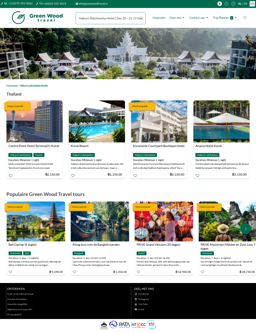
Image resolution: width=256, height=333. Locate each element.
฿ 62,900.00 (183, 271)
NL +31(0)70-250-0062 (18, 3)
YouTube (143, 304)
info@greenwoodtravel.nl (93, 3)
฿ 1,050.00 (120, 271)
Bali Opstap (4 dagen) (23, 244)
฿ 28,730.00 (247, 271)
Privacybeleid (14, 314)
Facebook (143, 293)
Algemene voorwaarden (19, 309)
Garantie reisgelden (17, 304)
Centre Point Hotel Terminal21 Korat (33, 146)
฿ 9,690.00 (56, 271)
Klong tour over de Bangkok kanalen (96, 244)
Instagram (143, 299)
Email (141, 309)
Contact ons (199, 18)
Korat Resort (80, 146)
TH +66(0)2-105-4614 (52, 3)
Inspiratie (159, 17)
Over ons (177, 18)
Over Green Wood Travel (20, 293)
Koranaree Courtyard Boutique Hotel (158, 146)
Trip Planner (225, 18)
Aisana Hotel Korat (208, 146)
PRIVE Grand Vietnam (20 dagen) (158, 244)
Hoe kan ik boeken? (17, 299)
